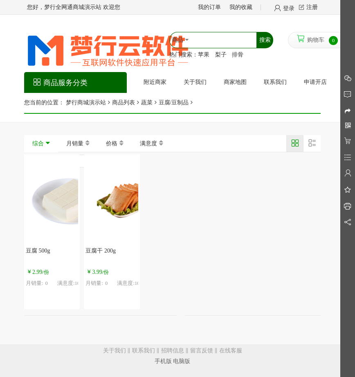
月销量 (74, 143)
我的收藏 (240, 7)
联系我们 (143, 351)
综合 (38, 143)
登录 (288, 7)
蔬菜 (147, 102)
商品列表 (123, 102)
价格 (111, 143)
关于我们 (114, 351)
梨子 (221, 55)
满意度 (148, 143)
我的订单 (209, 7)
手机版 (163, 361)
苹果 (203, 55)
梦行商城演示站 (85, 102)
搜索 (265, 40)
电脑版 (181, 361)
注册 (312, 7)
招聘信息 (172, 351)
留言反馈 (201, 351)
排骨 (237, 55)
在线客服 (230, 351)
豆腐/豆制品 (174, 102)
